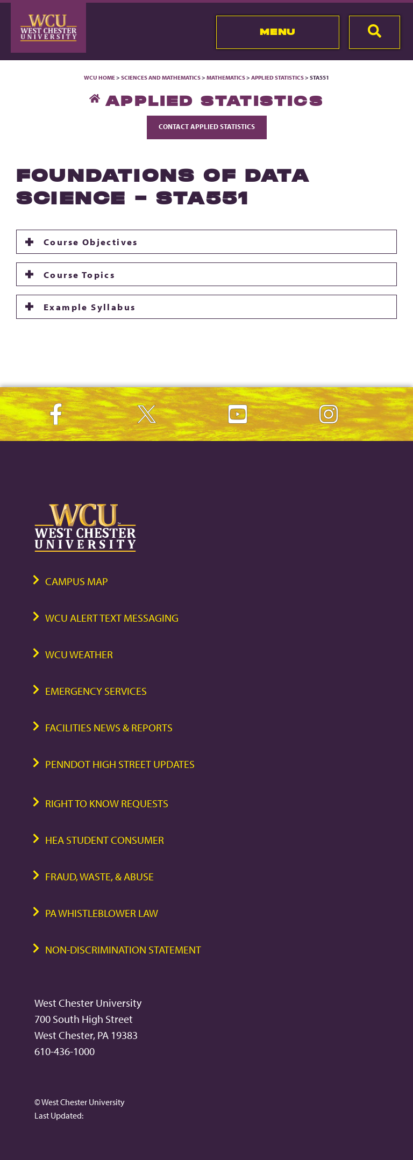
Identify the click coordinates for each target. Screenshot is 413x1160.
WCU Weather (79, 654)
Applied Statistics (277, 77)
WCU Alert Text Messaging (112, 617)
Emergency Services (96, 691)
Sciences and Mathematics (161, 77)
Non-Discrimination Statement (123, 949)
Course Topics (79, 274)
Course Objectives (91, 241)
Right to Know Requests (106, 803)
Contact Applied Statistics (207, 126)
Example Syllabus (90, 306)
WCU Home (99, 77)
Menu (278, 32)
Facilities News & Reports (109, 727)
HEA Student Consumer (104, 839)
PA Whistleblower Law (101, 913)
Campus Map (76, 581)
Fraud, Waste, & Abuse (99, 876)
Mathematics (225, 77)
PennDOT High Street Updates (120, 764)
